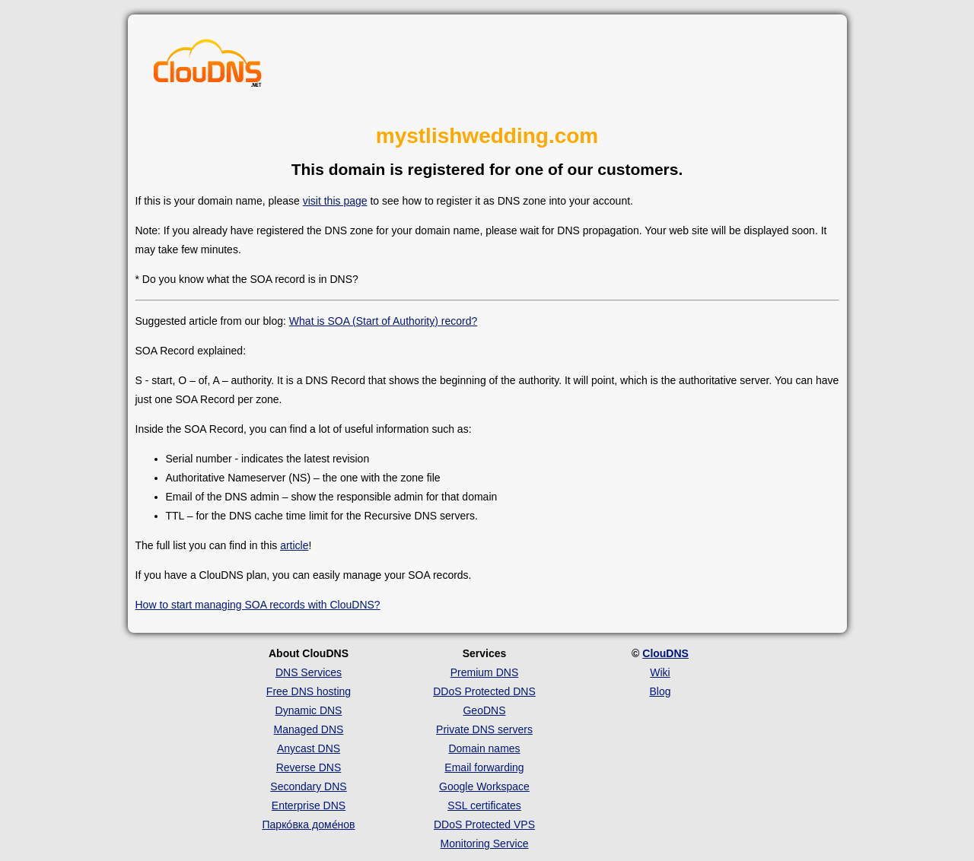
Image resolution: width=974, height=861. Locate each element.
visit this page (335, 201)
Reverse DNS (309, 767)
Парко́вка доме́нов (309, 824)
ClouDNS (665, 653)
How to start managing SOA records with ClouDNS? (257, 605)
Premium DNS (484, 672)
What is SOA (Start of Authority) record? (383, 321)
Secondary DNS (308, 786)
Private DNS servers (484, 729)
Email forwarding (484, 767)
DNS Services (308, 672)
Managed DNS (309, 729)
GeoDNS (484, 710)
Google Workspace (484, 786)
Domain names (484, 748)
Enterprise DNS (308, 805)
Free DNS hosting (308, 691)
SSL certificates (484, 805)
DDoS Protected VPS (484, 824)
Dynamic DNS (308, 710)
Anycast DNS (308, 748)
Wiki (660, 672)
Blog (659, 691)
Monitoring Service (485, 843)
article (294, 545)
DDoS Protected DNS (484, 691)
